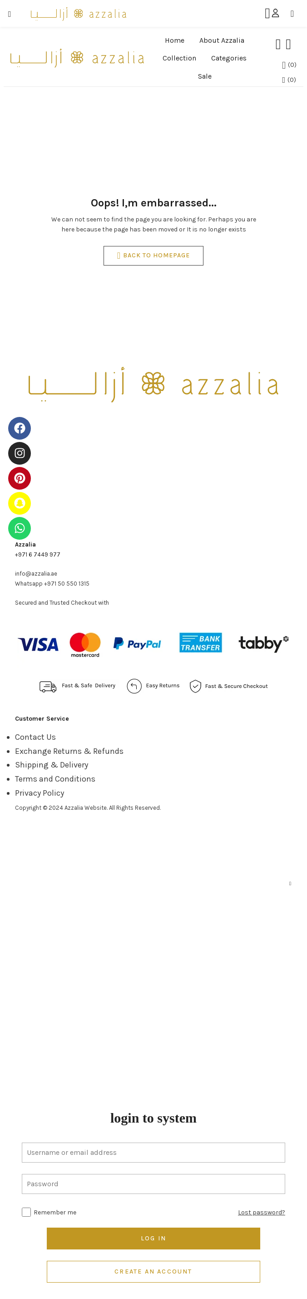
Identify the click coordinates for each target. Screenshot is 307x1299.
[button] (295, 13)
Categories (229, 58)
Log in (153, 1238)
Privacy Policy (39, 793)
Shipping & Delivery (51, 765)
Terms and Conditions (55, 779)
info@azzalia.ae (36, 573)
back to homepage (153, 255)
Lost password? (261, 1212)
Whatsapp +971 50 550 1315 (52, 583)
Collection (179, 58)
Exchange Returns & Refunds (69, 751)
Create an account (153, 1271)
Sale (205, 76)
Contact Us (35, 737)
